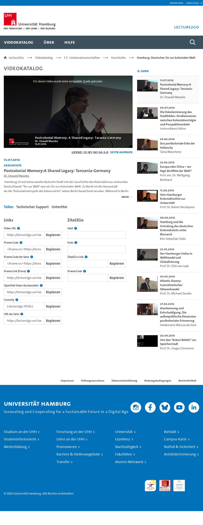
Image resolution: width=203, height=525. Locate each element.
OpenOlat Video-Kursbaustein (23, 286)
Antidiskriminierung (180, 454)
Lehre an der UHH (70, 439)
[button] (192, 3)
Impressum (67, 380)
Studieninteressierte (20, 439)
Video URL (12, 228)
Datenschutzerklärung (124, 380)
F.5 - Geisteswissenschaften (82, 58)
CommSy (11, 300)
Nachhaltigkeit (126, 446)
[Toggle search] (192, 42)
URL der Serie (13, 314)
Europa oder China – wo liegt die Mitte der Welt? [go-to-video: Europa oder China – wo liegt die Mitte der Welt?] (176, 169)
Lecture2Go (16, 58)
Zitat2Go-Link (77, 257)
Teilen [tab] (8, 206)
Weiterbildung (15, 446)
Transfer (63, 461)
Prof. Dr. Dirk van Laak (174, 266)
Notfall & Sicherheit (179, 446)
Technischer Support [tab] (32, 206)
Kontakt (170, 431)
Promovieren (67, 446)
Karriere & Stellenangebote (78, 454)
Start (72, 228)
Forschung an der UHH (74, 431)
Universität (124, 431)
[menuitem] (19, 42)
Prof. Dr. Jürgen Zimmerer (177, 348)
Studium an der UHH (20, 431)
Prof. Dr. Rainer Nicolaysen (177, 207)
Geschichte (118, 58)
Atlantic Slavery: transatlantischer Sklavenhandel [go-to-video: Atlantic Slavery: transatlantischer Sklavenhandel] (171, 285)
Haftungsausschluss (92, 380)
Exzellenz (122, 439)
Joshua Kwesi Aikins (173, 129)
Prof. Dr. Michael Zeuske (176, 293)
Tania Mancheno (170, 152)
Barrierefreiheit (187, 380)
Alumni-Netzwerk (129, 461)
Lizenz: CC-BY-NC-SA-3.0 (90, 152)
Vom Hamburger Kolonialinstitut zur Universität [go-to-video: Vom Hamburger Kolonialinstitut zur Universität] (172, 199)
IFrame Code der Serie (18, 257)
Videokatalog (44, 58)
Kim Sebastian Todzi (173, 239)
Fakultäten (123, 454)
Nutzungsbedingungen (157, 380)
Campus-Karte (175, 439)
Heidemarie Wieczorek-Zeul (178, 325)
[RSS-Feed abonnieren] (138, 71)
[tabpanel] (68, 270)
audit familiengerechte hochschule (150, 485)
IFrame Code (13, 243)
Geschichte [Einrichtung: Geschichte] (13, 165)
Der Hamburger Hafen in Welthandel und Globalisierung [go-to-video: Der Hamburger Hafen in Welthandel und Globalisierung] (176, 258)
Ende (72, 243)
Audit (162, 482)
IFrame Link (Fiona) (17, 271)
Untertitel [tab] (59, 206)
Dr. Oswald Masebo (16, 176)
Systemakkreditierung (193, 482)
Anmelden (176, 3)
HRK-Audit (177, 484)
